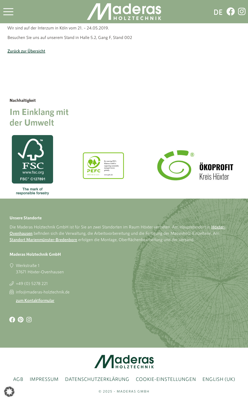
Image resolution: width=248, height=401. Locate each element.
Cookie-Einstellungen (166, 379)
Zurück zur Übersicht (26, 50)
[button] (9, 391)
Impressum (44, 379)
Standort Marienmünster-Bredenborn (43, 239)
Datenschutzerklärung (97, 379)
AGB (18, 379)
